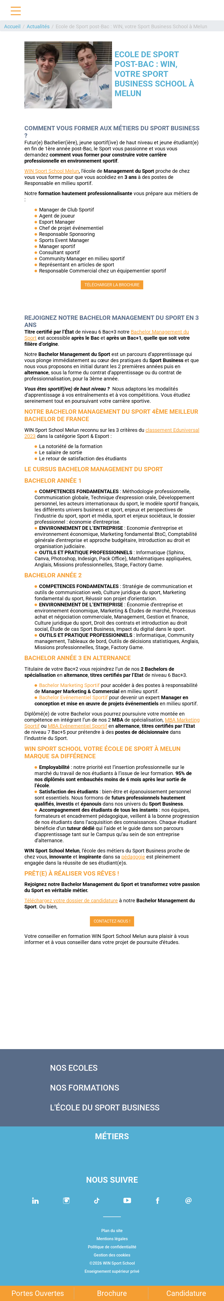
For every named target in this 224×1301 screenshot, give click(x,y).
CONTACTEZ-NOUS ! (112, 921)
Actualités (38, 26)
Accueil (12, 26)
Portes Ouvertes (37, 1293)
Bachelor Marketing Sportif (69, 685)
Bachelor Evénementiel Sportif (73, 697)
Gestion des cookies (112, 1255)
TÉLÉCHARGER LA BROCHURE (112, 284)
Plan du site (112, 1230)
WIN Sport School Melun (51, 171)
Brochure (112, 1293)
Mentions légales (112, 1238)
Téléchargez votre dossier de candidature (71, 900)
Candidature (186, 1293)
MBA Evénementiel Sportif (77, 726)
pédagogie (133, 857)
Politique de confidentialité (112, 1247)
